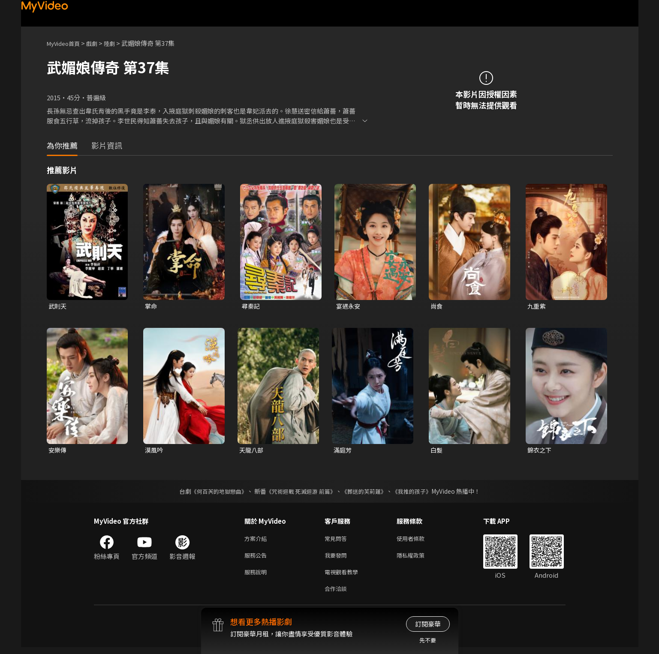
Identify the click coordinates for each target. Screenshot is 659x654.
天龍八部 (252, 451)
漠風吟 (154, 451)
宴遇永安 (349, 306)
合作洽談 (337, 594)
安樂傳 (58, 451)
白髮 (436, 451)
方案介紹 (257, 540)
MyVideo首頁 (66, 43)
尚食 (436, 306)
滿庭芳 (343, 451)
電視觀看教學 (344, 576)
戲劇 (98, 43)
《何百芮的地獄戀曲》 (213, 493)
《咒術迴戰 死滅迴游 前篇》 (299, 493)
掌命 (151, 306)
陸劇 (117, 43)
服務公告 (257, 558)
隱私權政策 (418, 558)
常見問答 (337, 540)
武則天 (58, 306)
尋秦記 (251, 306)
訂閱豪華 (428, 623)
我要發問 (337, 558)
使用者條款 (418, 540)
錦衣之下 (540, 451)
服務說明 (257, 576)
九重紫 (537, 306)
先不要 (427, 640)
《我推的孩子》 (418, 493)
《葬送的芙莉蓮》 (367, 493)
